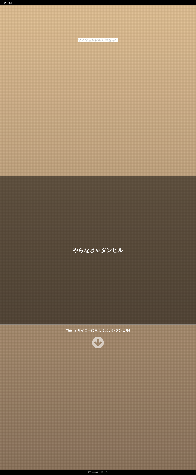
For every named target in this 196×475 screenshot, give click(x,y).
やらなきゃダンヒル (98, 250)
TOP (8, 2)
